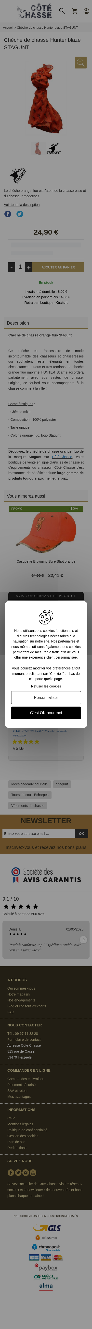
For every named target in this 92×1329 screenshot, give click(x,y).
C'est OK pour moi (46, 713)
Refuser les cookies (46, 686)
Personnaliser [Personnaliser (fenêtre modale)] (46, 697)
